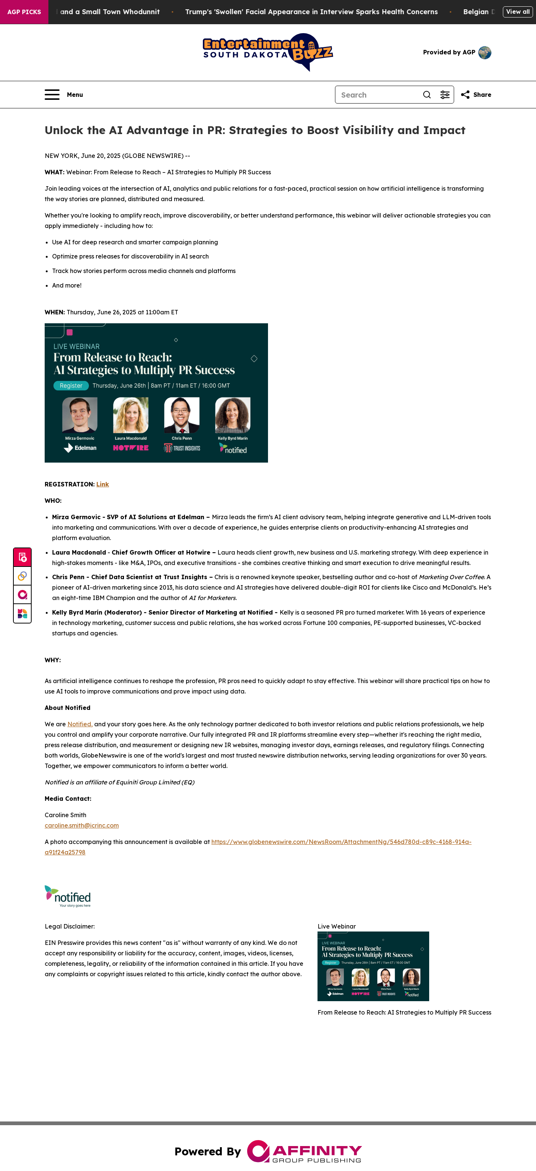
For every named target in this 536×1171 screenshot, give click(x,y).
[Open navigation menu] (64, 94)
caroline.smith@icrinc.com (82, 825)
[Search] (376, 94)
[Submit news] (22, 557)
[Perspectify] (22, 576)
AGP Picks (24, 12)
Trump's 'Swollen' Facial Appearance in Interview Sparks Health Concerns (321, 11)
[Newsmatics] (22, 613)
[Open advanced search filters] (445, 94)
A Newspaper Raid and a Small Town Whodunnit (87, 11)
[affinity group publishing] (22, 595)
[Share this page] (475, 94)
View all (518, 11)
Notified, (80, 724)
